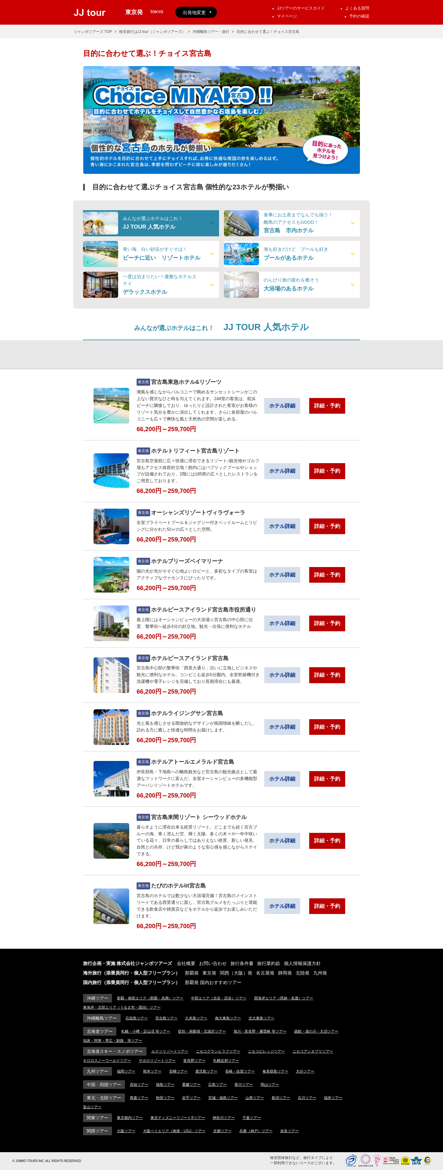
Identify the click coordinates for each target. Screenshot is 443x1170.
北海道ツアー (100, 1031)
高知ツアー (139, 1084)
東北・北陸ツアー (104, 1097)
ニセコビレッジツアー (266, 1051)
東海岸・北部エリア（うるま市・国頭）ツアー (122, 1007)
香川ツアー (243, 1084)
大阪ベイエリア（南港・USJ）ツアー (174, 1131)
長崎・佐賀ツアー (240, 1071)
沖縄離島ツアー (102, 1018)
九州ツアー (97, 1071)
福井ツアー (333, 1098)
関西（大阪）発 (236, 972)
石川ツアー (307, 1098)
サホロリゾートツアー (157, 1060)
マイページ (287, 16)
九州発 (320, 972)
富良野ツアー (194, 1060)
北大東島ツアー (261, 1018)
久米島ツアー (196, 1018)
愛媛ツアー (191, 1084)
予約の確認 (359, 16)
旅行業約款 (268, 963)
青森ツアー (139, 1098)
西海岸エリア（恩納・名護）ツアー (283, 998)
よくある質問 (357, 8)
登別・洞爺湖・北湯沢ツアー (202, 1031)
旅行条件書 (241, 963)
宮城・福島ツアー (223, 1098)
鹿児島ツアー (206, 1071)
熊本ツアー (152, 1071)
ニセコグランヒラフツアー (218, 1051)
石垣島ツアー (137, 1018)
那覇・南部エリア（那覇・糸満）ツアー (150, 998)
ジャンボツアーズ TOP (93, 32)
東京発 (209, 972)
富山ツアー (92, 1107)
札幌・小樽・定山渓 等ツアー (145, 1031)
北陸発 (302, 972)
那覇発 (192, 972)
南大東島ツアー (228, 1018)
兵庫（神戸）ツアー (256, 1131)
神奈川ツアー (224, 1118)
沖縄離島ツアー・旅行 (211, 32)
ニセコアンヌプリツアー (313, 1051)
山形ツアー (254, 1098)
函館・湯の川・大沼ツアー (316, 1031)
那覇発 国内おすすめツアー (213, 982)
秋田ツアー (165, 1098)
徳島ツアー (165, 1084)
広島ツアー (217, 1084)
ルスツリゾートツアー (169, 1051)
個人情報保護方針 (302, 963)
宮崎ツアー (178, 1071)
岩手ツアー (191, 1098)
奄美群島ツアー (275, 1071)
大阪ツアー (126, 1131)
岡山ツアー (270, 1084)
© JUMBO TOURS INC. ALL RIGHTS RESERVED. (47, 1161)
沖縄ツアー (97, 998)
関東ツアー (97, 1117)
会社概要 (186, 963)
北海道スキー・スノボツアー (115, 1051)
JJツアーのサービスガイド (301, 8)
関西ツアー (97, 1131)
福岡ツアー (126, 1071)
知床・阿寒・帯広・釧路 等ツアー (112, 1040)
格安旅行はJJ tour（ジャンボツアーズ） (152, 32)
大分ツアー (305, 1071)
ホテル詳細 (282, 406)
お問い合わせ (213, 963)
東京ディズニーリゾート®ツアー (177, 1118)
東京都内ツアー (130, 1118)
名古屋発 (265, 972)
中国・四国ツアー (104, 1084)
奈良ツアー (289, 1131)
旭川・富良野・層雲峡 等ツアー (259, 1031)
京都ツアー (222, 1131)
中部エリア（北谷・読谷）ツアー (218, 998)
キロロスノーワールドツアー (107, 1060)
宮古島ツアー (166, 1018)
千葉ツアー (251, 1118)
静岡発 (285, 972)
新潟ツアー (281, 1098)
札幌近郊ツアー (226, 1060)
